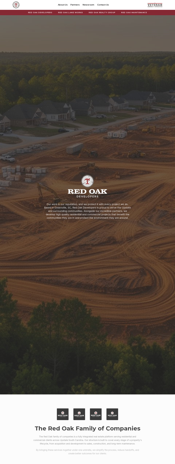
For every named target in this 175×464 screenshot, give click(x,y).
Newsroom (88, 5)
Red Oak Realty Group (102, 12)
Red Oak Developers (40, 12)
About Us (63, 5)
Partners (75, 5)
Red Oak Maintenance (134, 12)
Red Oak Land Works (70, 12)
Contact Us (103, 5)
